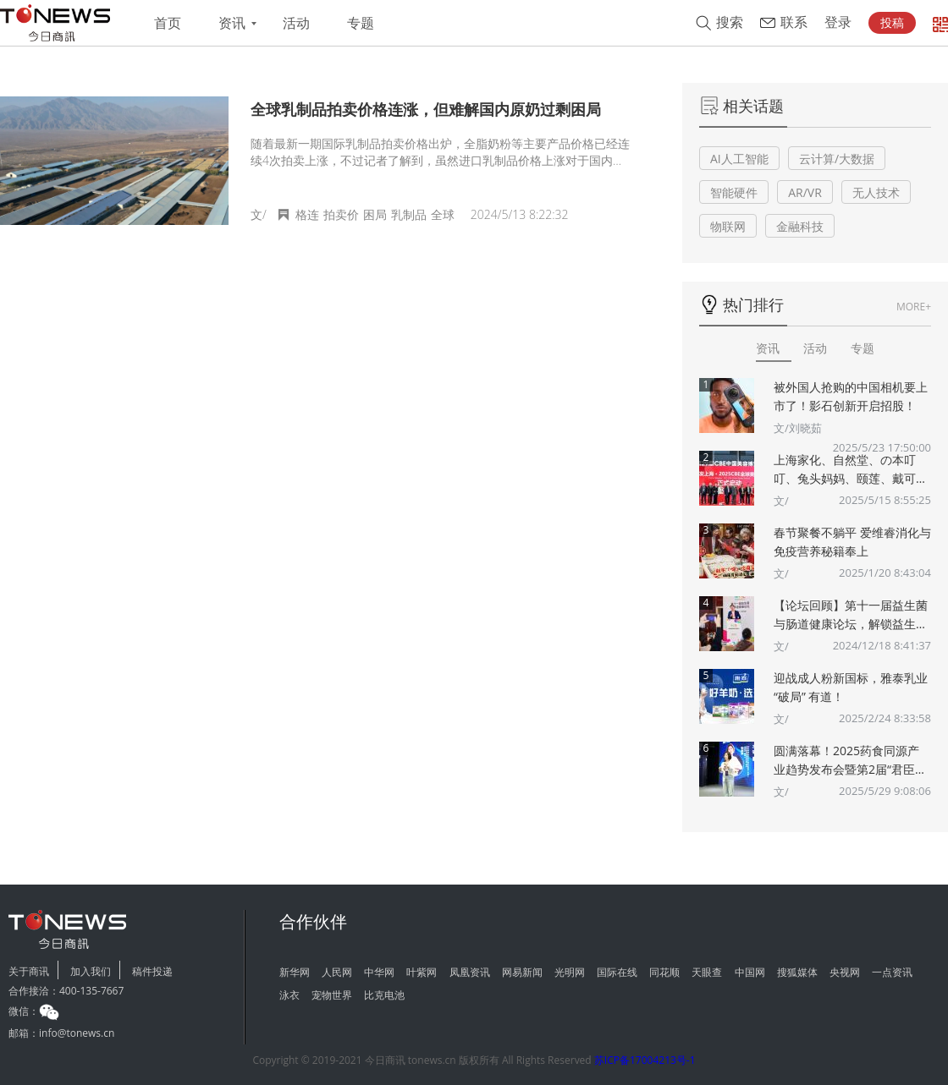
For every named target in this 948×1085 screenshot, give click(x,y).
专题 (360, 23)
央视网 (845, 972)
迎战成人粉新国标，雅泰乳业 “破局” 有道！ (851, 687)
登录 (838, 22)
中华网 (379, 972)
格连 (307, 214)
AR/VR (805, 192)
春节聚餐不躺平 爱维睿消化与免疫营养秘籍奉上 (852, 541)
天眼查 (707, 972)
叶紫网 (421, 972)
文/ (781, 500)
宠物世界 (331, 995)
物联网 (728, 226)
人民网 (337, 972)
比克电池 (384, 995)
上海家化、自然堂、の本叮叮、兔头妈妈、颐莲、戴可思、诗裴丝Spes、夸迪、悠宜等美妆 (852, 470)
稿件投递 (152, 971)
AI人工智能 (739, 159)
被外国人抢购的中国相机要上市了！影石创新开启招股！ (851, 396)
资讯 (231, 23)
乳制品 (409, 214)
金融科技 (800, 226)
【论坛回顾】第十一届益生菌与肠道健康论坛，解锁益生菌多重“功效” (851, 615)
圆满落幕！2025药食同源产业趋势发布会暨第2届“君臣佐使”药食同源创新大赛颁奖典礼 (850, 761)
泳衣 (289, 995)
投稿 (892, 23)
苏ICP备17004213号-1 (645, 1060)
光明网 (569, 972)
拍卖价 (341, 214)
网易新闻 (522, 972)
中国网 (750, 972)
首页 (167, 23)
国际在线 (617, 972)
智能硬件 (734, 192)
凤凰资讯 (469, 972)
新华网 (294, 972)
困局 (375, 214)
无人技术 (876, 192)
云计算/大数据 (836, 159)
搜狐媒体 (797, 972)
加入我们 (90, 971)
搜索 (729, 22)
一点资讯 (892, 972)
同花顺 (664, 972)
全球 (443, 214)
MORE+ (913, 306)
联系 (793, 22)
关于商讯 (28, 971)
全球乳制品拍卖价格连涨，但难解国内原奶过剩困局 (426, 109)
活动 (296, 23)
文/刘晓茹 (798, 428)
